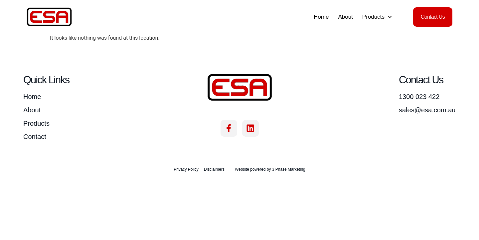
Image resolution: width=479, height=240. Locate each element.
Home (321, 17)
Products (377, 17)
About (345, 17)
